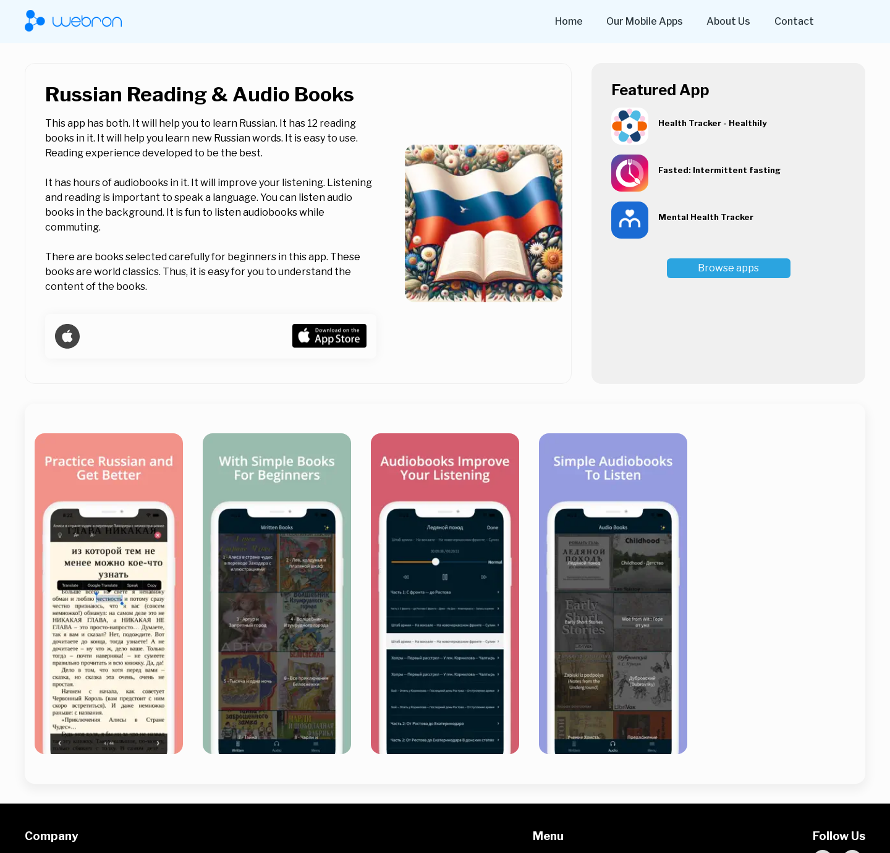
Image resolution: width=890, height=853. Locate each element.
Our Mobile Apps (644, 21)
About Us (728, 21)
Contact (794, 21)
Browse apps (728, 268)
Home (569, 21)
